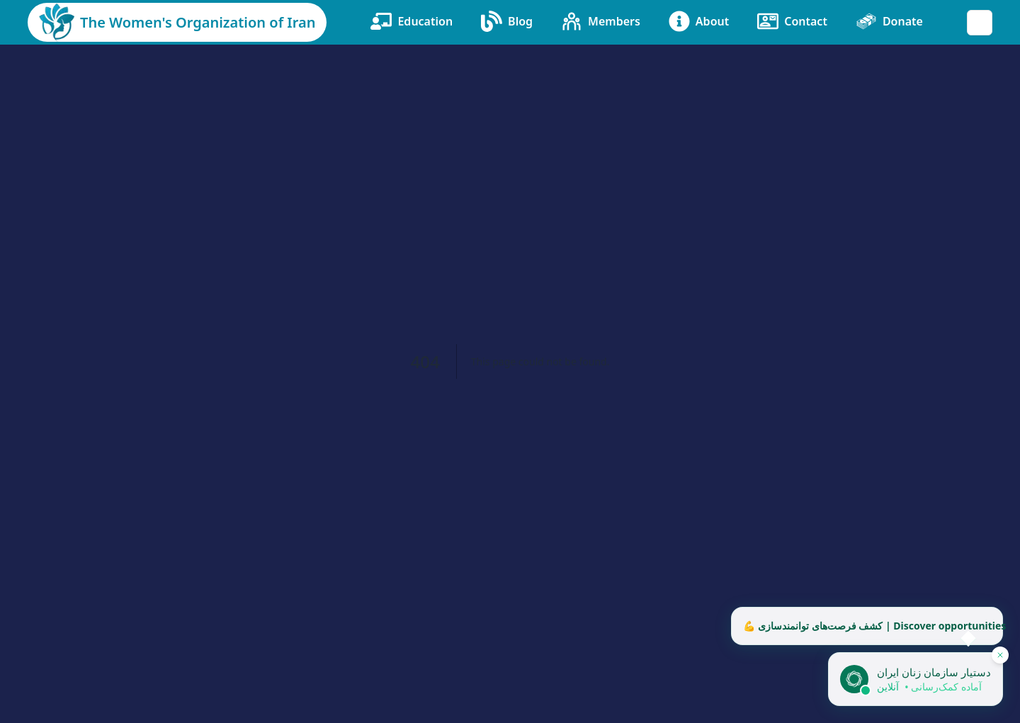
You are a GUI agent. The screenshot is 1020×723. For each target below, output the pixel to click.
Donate (889, 21)
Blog (507, 21)
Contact (792, 21)
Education (411, 21)
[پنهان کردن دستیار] (1000, 655)
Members (600, 21)
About (699, 21)
